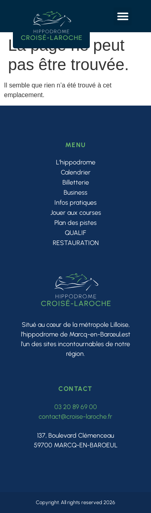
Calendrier (76, 172)
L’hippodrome (75, 162)
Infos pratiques (75, 202)
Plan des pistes (75, 222)
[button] (123, 16)
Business (75, 192)
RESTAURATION (76, 243)
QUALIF (75, 233)
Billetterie (75, 182)
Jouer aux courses (75, 212)
